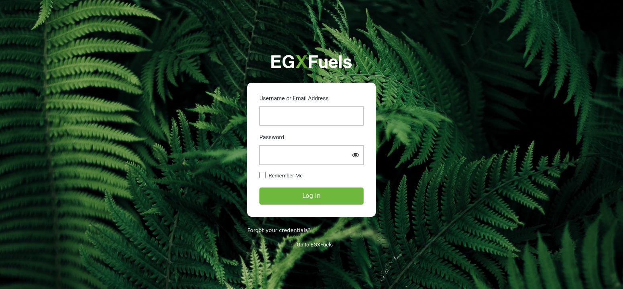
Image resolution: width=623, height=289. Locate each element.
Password (271, 137)
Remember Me (286, 176)
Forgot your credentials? (279, 230)
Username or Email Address (294, 98)
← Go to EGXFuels (311, 245)
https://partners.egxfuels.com (311, 61)
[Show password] (356, 155)
